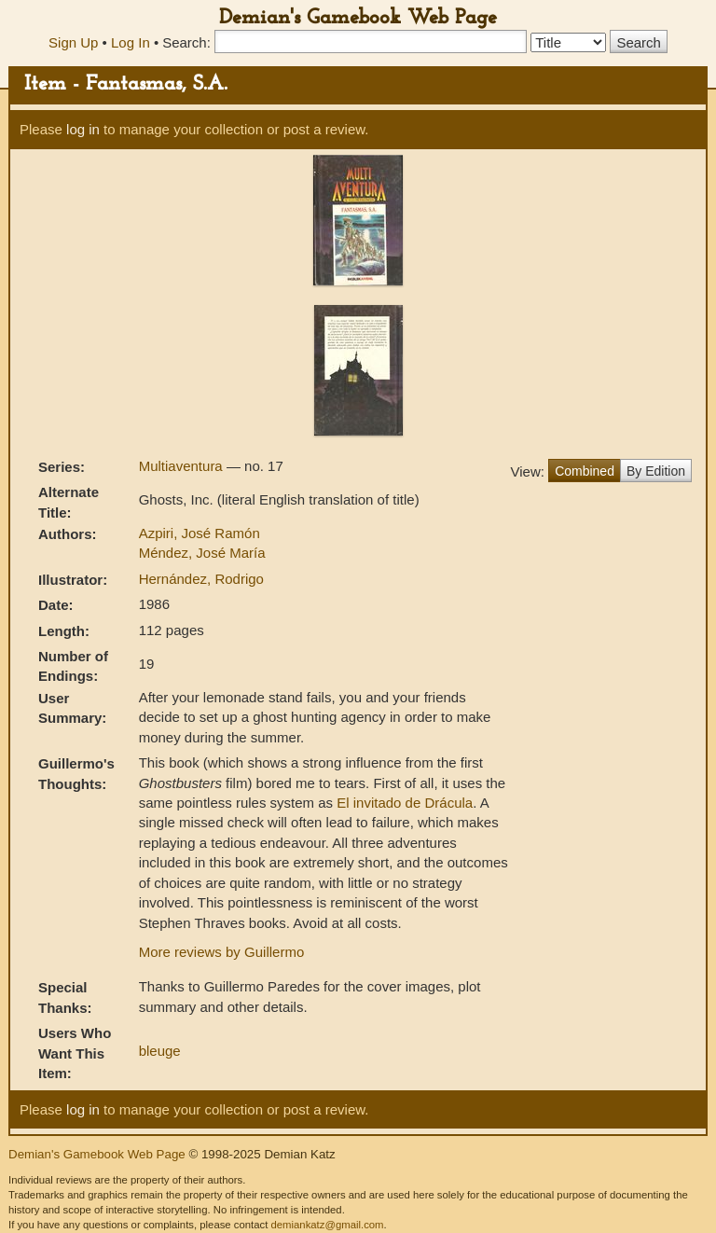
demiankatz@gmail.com (326, 1224)
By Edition (655, 471)
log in (83, 129)
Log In (130, 42)
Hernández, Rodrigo (201, 579)
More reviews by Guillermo (222, 952)
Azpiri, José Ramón (199, 533)
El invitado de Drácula (405, 802)
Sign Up (73, 42)
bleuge (160, 1051)
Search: (186, 42)
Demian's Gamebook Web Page (358, 18)
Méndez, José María (202, 553)
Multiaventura (183, 466)
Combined (584, 471)
